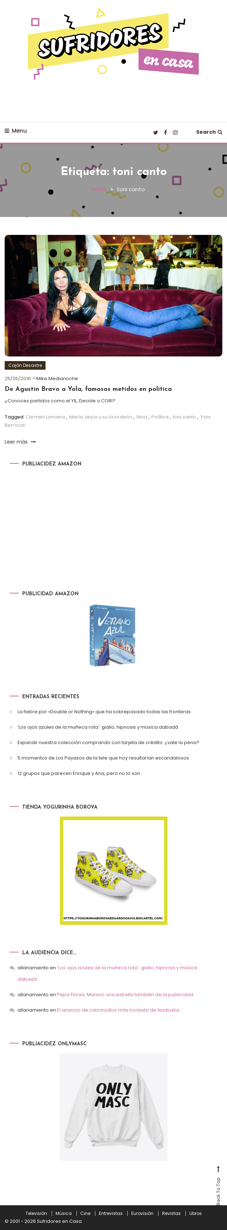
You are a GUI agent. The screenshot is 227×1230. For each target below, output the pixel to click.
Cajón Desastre (25, 365)
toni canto (184, 416)
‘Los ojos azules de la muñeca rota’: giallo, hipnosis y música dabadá (98, 727)
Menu (16, 130)
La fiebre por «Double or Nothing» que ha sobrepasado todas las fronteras (104, 711)
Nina (142, 416)
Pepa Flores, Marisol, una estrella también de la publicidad (125, 994)
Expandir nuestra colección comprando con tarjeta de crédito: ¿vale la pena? (108, 742)
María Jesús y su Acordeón (100, 416)
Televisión (36, 1213)
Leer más (20, 441)
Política (160, 416)
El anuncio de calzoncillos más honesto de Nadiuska (118, 1010)
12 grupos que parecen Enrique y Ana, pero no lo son (79, 773)
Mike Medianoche (57, 378)
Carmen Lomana (45, 416)
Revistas (171, 1213)
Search (209, 132)
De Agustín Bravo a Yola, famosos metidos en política (88, 389)
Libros (195, 1213)
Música (64, 1213)
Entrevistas (111, 1213)
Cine (85, 1213)
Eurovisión (142, 1213)
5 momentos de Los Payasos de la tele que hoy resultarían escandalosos (103, 757)
